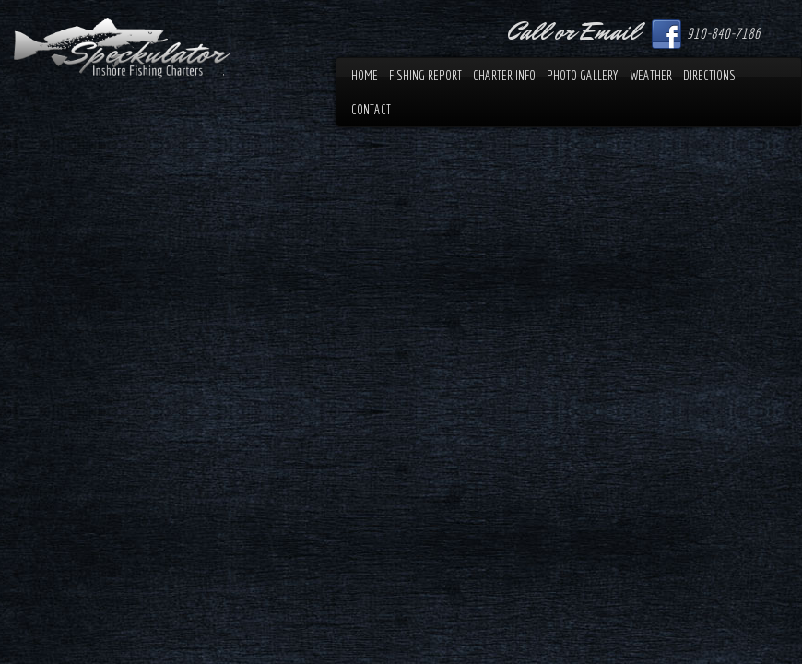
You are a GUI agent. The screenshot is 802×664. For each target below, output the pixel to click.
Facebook (666, 34)
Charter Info (504, 75)
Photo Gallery (583, 75)
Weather (651, 75)
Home (364, 75)
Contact (371, 109)
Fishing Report (425, 75)
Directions (709, 75)
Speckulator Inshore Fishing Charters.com (122, 48)
